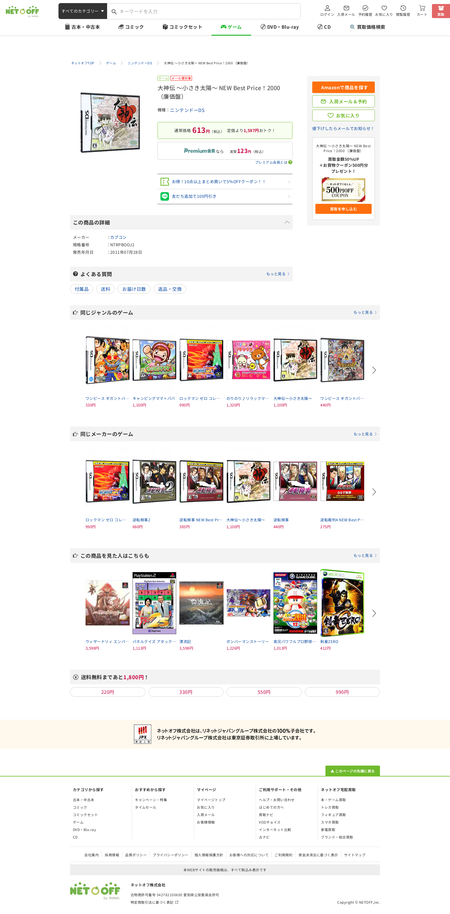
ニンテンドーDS (187, 109)
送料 (105, 288)
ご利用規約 (283, 854)
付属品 (82, 288)
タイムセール (145, 807)
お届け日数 (134, 288)
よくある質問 (185, 274)
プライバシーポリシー (171, 854)
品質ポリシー (136, 854)
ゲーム (235, 26)
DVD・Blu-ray (283, 26)
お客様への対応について (249, 854)
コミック (134, 26)
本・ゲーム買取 (333, 799)
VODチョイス (269, 822)
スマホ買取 (330, 822)
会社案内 (91, 854)
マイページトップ (211, 799)
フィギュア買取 (333, 814)
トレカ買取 (330, 807)
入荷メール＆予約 (348, 101)
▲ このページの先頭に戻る (353, 770)
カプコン (118, 237)
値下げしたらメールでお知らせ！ (343, 128)
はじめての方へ (271, 807)
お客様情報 (206, 822)
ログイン (327, 14)
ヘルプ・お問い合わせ (277, 799)
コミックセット (185, 26)
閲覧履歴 (403, 14)
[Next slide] (374, 370)
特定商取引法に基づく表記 (152, 902)
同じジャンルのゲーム (228, 312)
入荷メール (346, 14)
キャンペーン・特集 (151, 799)
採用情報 (112, 854)
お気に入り (384, 14)
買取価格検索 (367, 26)
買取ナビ (266, 814)
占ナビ (264, 836)
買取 (441, 14)
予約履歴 (365, 14)
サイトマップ (355, 854)
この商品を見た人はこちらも (228, 555)
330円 (185, 691)
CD (327, 26)
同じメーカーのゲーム (228, 433)
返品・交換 (170, 288)
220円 (107, 691)
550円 (264, 691)
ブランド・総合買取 (337, 836)
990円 (342, 691)
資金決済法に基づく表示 (318, 854)
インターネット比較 (275, 829)
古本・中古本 (85, 26)
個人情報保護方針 (209, 854)
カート (422, 14)
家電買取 (328, 829)
